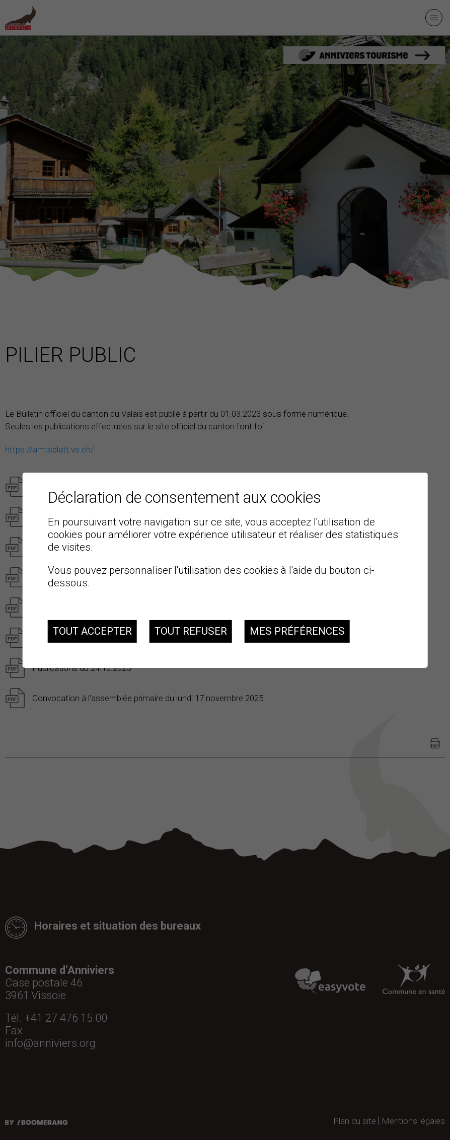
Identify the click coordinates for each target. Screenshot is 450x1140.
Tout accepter (92, 631)
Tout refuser (191, 631)
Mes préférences (297, 631)
